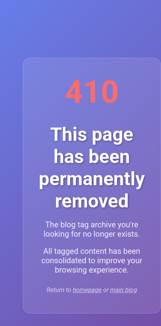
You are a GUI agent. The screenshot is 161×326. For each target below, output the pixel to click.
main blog (123, 290)
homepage (87, 290)
